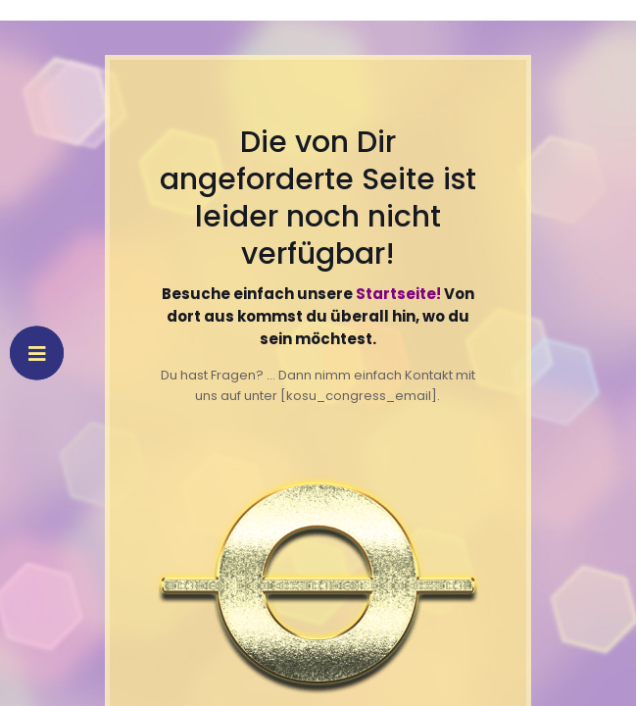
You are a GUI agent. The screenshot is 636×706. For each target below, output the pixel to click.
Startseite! (398, 293)
